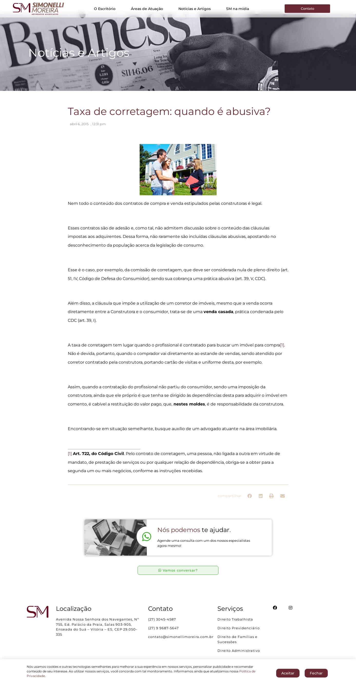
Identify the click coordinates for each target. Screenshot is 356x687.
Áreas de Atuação (147, 8)
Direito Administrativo (238, 654)
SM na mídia (237, 8)
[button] (250, 500)
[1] (282, 348)
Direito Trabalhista (235, 623)
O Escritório (105, 8)
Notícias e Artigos (194, 8)
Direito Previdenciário (238, 632)
